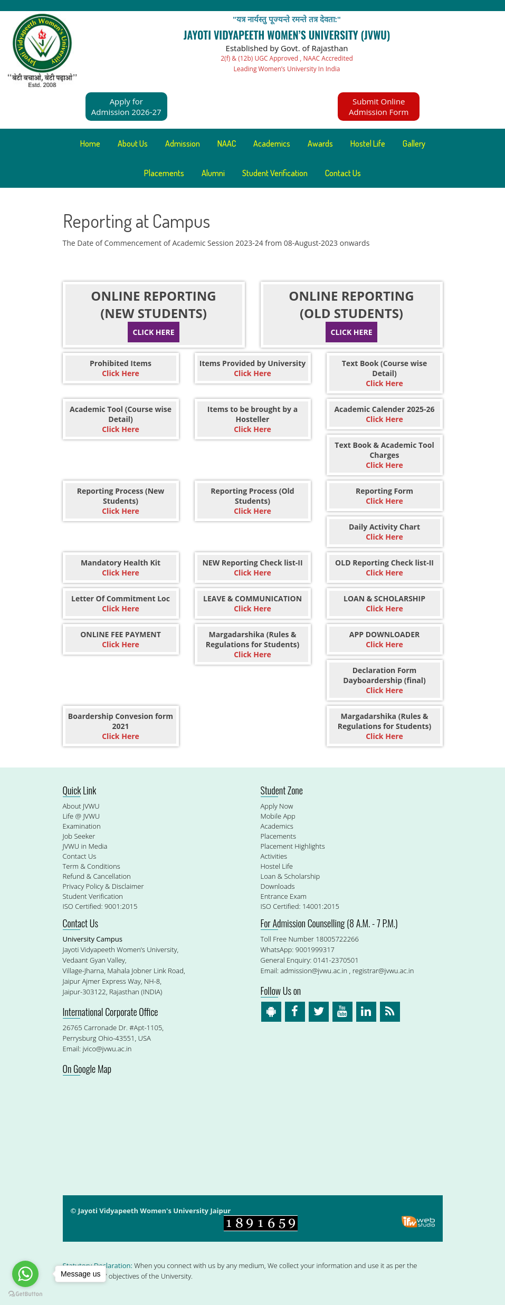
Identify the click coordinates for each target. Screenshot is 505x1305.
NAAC (226, 143)
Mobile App (278, 816)
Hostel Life (367, 143)
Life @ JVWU (81, 816)
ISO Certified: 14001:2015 (300, 906)
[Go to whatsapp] (25, 1274)
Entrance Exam (284, 896)
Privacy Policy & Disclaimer (103, 886)
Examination (82, 826)
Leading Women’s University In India (287, 68)
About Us (133, 143)
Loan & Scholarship (290, 876)
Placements (164, 173)
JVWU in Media (85, 846)
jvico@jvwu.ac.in (106, 1048)
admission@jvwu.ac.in (313, 970)
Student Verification (275, 173)
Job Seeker (79, 836)
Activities (274, 856)
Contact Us (343, 173)
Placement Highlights (293, 846)
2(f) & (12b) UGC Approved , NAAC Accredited (287, 58)
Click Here (154, 332)
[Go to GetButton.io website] (25, 1294)
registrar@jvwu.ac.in (383, 970)
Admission (182, 143)
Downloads (278, 886)
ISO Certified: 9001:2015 (100, 906)
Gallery (414, 143)
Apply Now (277, 806)
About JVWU (81, 806)
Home (90, 143)
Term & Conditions (91, 866)
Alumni (213, 173)
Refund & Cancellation (97, 876)
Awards (320, 143)
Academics (271, 143)
